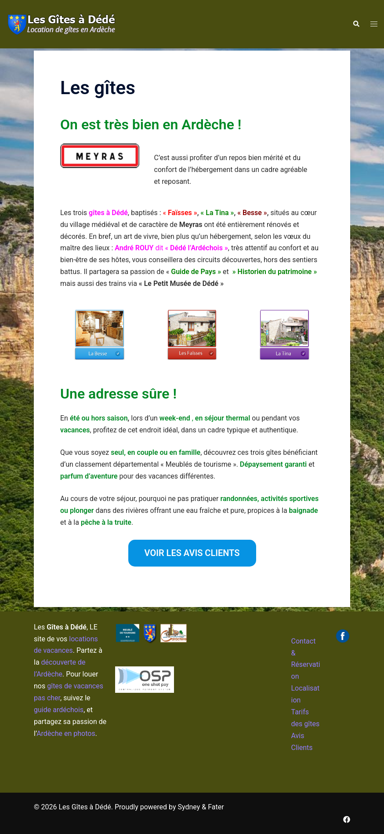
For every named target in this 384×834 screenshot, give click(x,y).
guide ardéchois (58, 710)
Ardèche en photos (65, 733)
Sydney (189, 807)
